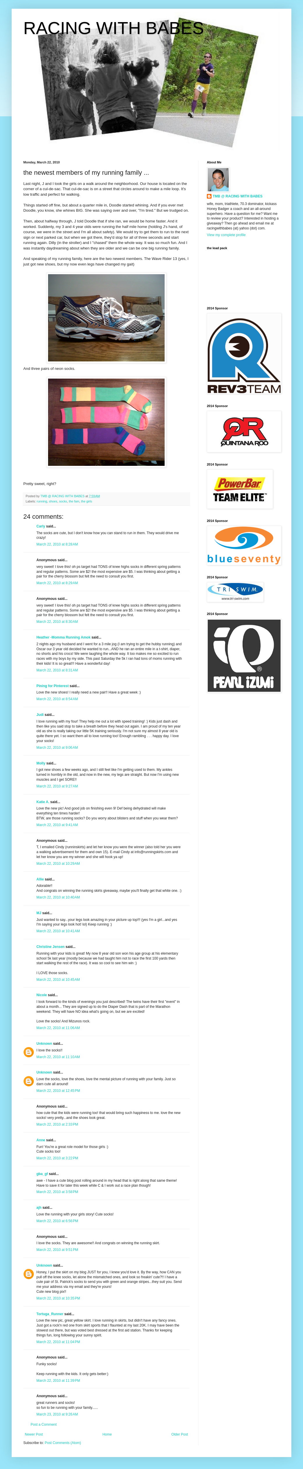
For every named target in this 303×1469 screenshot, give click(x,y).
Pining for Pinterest (52, 686)
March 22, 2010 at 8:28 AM (57, 544)
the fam (74, 501)
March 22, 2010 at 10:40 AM (58, 897)
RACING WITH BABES (113, 28)
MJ (38, 913)
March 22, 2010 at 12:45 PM (58, 1091)
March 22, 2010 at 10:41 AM (58, 931)
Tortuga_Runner (49, 1314)
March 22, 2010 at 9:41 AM (57, 825)
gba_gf (42, 1174)
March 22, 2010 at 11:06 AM (58, 1028)
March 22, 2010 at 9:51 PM (57, 1250)
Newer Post (34, 1434)
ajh (38, 1208)
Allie (40, 879)
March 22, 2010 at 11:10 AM (58, 1057)
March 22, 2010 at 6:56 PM (57, 1221)
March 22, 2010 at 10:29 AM (58, 864)
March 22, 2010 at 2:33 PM (57, 1124)
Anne (40, 1140)
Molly (40, 763)
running (42, 501)
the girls (86, 501)
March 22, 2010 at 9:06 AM (57, 748)
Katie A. (42, 802)
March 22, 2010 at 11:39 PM (58, 1381)
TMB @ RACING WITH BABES (238, 196)
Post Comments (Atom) (63, 1443)
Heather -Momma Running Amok (63, 637)
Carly (40, 526)
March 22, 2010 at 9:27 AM (57, 786)
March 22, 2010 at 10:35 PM (58, 1298)
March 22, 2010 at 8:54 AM (57, 699)
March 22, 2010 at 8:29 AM (57, 583)
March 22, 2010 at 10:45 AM (58, 980)
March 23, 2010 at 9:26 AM (57, 1414)
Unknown (44, 1044)
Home (107, 1434)
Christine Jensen (50, 947)
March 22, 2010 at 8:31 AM (57, 670)
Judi (40, 715)
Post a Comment (44, 1424)
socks (63, 501)
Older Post (179, 1434)
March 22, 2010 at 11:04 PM (58, 1342)
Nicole (41, 995)
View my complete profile (226, 235)
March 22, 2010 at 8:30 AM (57, 622)
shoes (53, 501)
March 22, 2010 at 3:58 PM (57, 1192)
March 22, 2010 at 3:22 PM (57, 1158)
